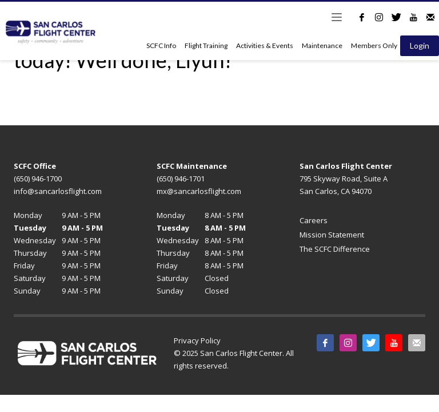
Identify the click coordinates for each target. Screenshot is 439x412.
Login (419, 45)
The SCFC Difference (335, 249)
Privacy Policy (197, 340)
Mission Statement (332, 234)
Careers (314, 220)
